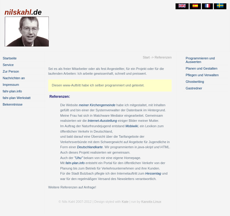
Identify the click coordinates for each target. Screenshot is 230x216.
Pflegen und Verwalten (202, 75)
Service (8, 65)
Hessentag (153, 173)
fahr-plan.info (12, 91)
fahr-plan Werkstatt (17, 98)
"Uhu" (78, 158)
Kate (125, 201)
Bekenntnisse (12, 104)
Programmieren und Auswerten (200, 60)
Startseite (9, 58)
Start (146, 57)
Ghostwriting (195, 81)
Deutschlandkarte (90, 147)
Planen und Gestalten (201, 68)
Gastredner (194, 88)
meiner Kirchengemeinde (97, 105)
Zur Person (11, 71)
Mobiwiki (131, 126)
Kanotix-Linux (151, 201)
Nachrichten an (14, 78)
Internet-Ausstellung (102, 120)
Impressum (11, 84)
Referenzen (163, 57)
